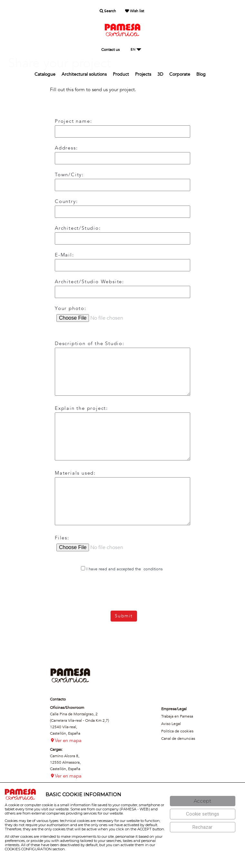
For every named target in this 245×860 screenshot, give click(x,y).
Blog (201, 74)
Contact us (110, 49)
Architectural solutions (84, 74)
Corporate (179, 74)
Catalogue (44, 74)
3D (160, 74)
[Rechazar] (202, 827)
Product (121, 74)
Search (108, 11)
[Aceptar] (202, 801)
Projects (143, 74)
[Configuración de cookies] (202, 814)
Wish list (134, 11)
